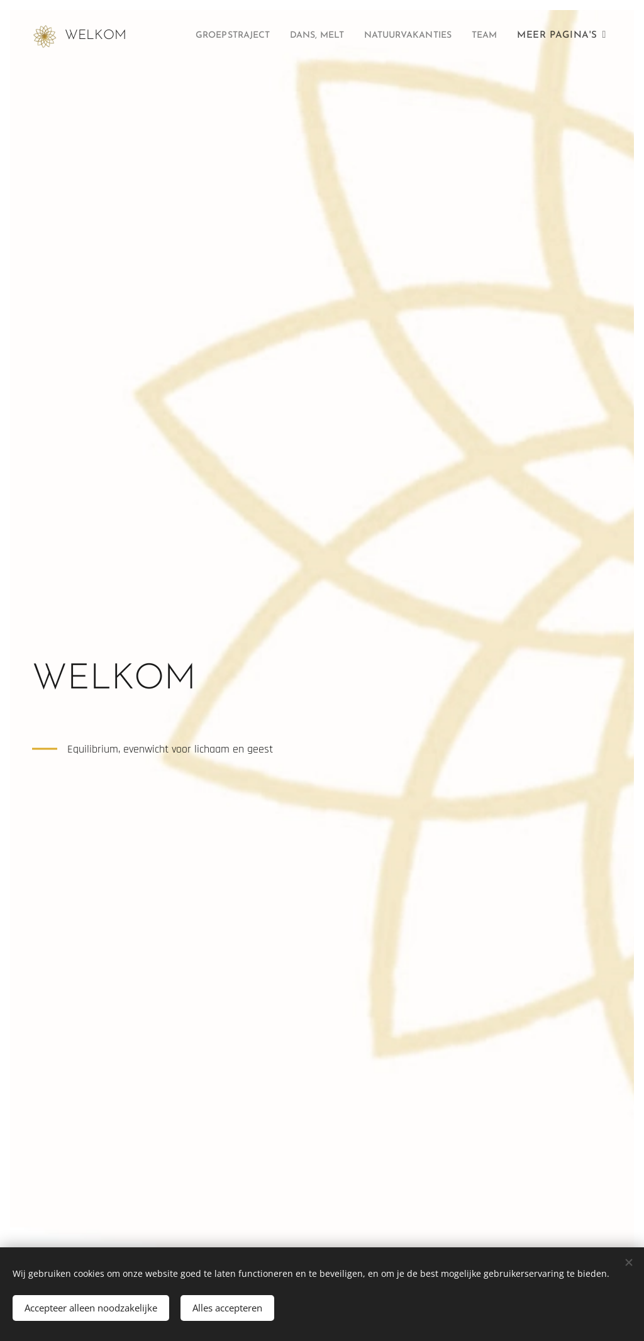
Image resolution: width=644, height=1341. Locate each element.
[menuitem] (253, 36)
